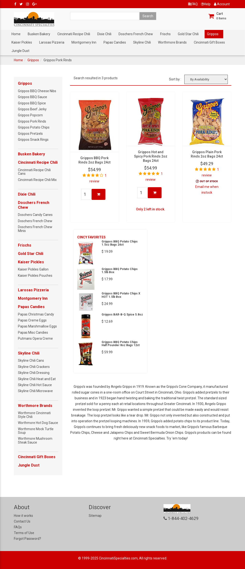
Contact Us (22, 521)
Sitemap (95, 516)
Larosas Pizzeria (51, 42)
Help (206, 4)
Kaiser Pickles (21, 42)
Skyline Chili (142, 42)
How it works (23, 516)
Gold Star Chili (188, 34)
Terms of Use (24, 533)
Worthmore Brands (172, 42)
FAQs (18, 527)
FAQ (193, 4)
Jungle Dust (20, 51)
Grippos (212, 34)
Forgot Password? (27, 539)
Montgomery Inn (83, 42)
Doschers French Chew (136, 34)
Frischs (165, 34)
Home (16, 34)
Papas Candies (114, 42)
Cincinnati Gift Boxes (209, 42)
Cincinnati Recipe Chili (73, 34)
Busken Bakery (39, 34)
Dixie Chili (104, 34)
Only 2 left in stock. (150, 209)
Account (222, 4)
